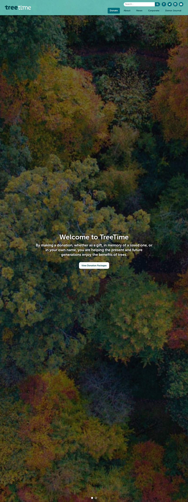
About (127, 10)
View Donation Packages (94, 265)
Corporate (153, 10)
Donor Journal (173, 10)
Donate (114, 10)
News (139, 10)
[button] (157, 4)
